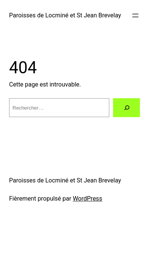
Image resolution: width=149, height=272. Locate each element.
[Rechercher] (126, 107)
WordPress (87, 198)
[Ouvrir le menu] (135, 15)
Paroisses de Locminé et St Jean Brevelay (65, 15)
